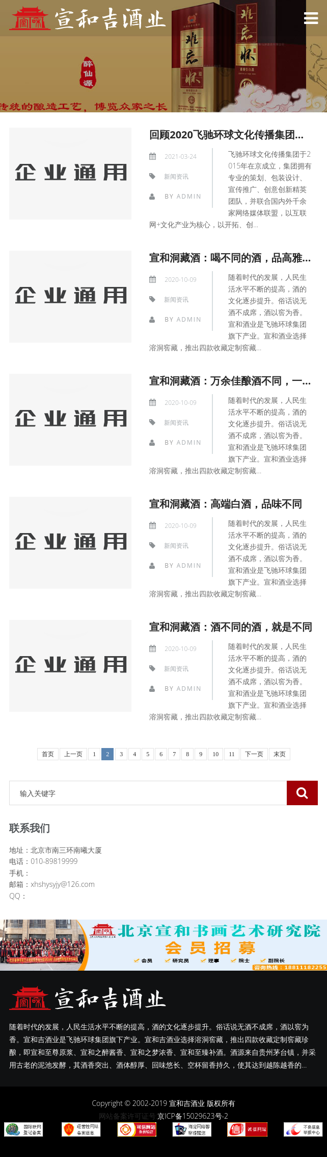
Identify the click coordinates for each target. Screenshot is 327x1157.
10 (215, 754)
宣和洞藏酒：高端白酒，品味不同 (225, 504)
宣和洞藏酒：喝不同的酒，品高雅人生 (235, 257)
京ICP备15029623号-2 (192, 1116)
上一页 (73, 754)
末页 (280, 754)
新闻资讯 (176, 176)
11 (232, 754)
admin (189, 196)
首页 (48, 754)
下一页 (254, 754)
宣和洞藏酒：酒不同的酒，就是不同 (230, 627)
